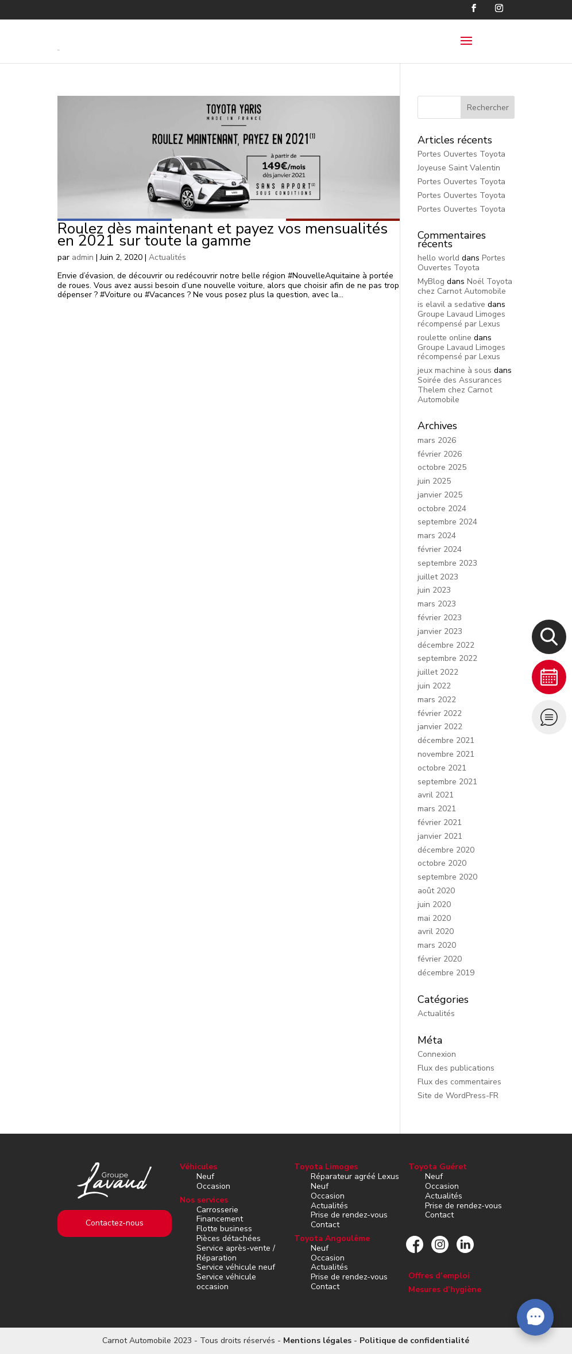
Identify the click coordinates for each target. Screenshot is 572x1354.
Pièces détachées (228, 1238)
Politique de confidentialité (414, 1340)
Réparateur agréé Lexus (355, 1176)
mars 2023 (437, 603)
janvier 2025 (440, 494)
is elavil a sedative (451, 304)
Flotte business (224, 1228)
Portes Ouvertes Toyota (461, 154)
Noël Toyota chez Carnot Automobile (465, 286)
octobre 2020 (442, 863)
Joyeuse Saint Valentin (459, 167)
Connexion (437, 1054)
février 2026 (440, 454)
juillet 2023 (438, 576)
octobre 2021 (442, 767)
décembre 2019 (446, 972)
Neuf (205, 1176)
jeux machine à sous (455, 370)
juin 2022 (434, 685)
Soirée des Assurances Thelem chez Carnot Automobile (460, 390)
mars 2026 (437, 440)
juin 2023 (434, 590)
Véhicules (198, 1166)
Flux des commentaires (459, 1081)
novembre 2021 (446, 754)
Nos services (204, 1200)
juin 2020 (434, 904)
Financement (219, 1218)
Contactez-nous (115, 1222)
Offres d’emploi (439, 1275)
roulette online (444, 337)
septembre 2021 (447, 781)
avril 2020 (436, 931)
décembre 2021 (446, 740)
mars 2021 (437, 808)
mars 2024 (437, 535)
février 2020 (440, 959)
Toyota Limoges (326, 1166)
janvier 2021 (440, 836)
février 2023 (440, 617)
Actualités (167, 257)
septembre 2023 (447, 563)
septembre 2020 (447, 876)
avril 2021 (436, 794)
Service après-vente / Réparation (235, 1253)
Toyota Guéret (437, 1166)
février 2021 (440, 822)
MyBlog (431, 281)
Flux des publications (456, 1068)
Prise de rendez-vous (349, 1214)
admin (83, 257)
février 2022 (440, 713)
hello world (438, 257)
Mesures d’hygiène (444, 1289)
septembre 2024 (447, 521)
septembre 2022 (447, 658)
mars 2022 (437, 699)
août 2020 (436, 890)
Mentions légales (317, 1340)
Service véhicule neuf (235, 1267)
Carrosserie (217, 1209)
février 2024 (440, 549)
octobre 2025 (442, 467)
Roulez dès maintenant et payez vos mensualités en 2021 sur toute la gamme (222, 235)
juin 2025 (434, 481)
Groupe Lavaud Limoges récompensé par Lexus (461, 319)
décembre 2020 (446, 850)
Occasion (213, 1186)
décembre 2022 (446, 645)
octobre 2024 (442, 508)
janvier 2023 (440, 631)
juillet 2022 (438, 672)
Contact (325, 1224)
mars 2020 (437, 945)
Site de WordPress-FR (458, 1095)
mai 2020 (434, 918)
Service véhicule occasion (226, 1281)
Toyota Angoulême (332, 1238)
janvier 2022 (440, 726)
